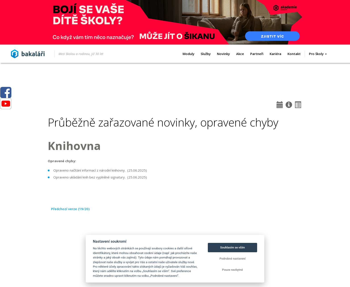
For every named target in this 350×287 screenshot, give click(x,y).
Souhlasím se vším (232, 247)
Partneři (256, 53)
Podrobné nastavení (232, 258)
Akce (240, 53)
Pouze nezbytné (232, 269)
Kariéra (275, 53)
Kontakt (294, 53)
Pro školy (318, 53)
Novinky (223, 53)
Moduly (188, 53)
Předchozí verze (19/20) (70, 209)
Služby (206, 53)
